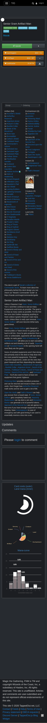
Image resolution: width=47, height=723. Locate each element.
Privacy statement (12, 712)
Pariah (30, 129)
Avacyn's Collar (13, 124)
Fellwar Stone (12, 156)
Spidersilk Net (12, 245)
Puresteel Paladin (34, 208)
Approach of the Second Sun (15, 405)
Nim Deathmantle (13, 214)
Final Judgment (34, 150)
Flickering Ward (34, 119)
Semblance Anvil (13, 232)
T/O (13, 3)
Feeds (15, 709)
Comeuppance (33, 163)
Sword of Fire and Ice (20, 372)
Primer (6, 31)
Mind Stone (11, 207)
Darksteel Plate (13, 154)
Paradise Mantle (13, 219)
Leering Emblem (13, 189)
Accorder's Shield (13, 114)
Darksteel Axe (12, 149)
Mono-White (23, 28)
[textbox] (14, 105)
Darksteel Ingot (13, 151)
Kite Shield (11, 187)
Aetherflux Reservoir (31, 386)
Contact (6, 709)
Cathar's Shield (13, 139)
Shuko (9, 235)
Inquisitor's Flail (13, 184)
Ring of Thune (12, 224)
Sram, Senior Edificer (30, 304)
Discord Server (10, 715)
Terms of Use (33, 709)
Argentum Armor (13, 121)
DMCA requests (30, 712)
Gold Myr (31, 198)
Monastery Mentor (35, 206)
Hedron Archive (13, 172)
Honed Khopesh (13, 179)
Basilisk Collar (12, 126)
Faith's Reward (33, 171)
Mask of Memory (13, 199)
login (17, 440)
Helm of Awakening (30, 338)
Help (22, 709)
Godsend (10, 164)
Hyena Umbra (33, 121)
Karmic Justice (33, 126)
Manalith (10, 194)
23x (26, 214)
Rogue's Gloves (13, 230)
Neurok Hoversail (13, 212)
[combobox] (13, 105)
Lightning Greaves (14, 192)
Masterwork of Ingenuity (32, 365)
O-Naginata (11, 217)
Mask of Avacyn (13, 197)
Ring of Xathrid (12, 227)
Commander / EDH (10, 28)
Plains (31, 214)
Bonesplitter (11, 136)
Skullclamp (11, 240)
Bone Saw (11, 134)
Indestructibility (33, 124)
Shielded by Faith (34, 131)
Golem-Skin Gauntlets (13, 365)
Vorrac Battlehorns (14, 277)
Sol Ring (10, 242)
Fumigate (31, 152)
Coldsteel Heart (13, 141)
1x (5, 114)
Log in (41, 3)
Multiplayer (32, 28)
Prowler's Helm (13, 222)
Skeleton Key (12, 237)
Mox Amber (11, 209)
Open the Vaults (34, 155)
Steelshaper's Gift (34, 157)
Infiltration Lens (13, 182)
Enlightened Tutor (34, 166)
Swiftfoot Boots (12, 247)
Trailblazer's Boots (14, 275)
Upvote (17, 46)
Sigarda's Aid (33, 134)
